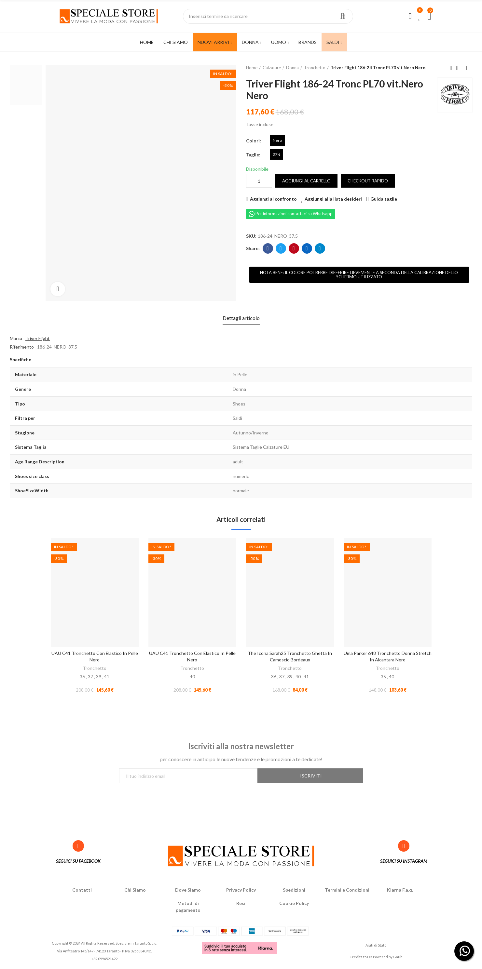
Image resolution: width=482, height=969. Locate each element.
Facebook (268, 248)
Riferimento (22, 347)
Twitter (281, 248)
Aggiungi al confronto (273, 199)
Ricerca (342, 16)
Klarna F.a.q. (400, 891)
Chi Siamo (135, 891)
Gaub (397, 958)
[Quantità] (259, 181)
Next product (467, 68)
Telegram (320, 248)
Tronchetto (94, 668)
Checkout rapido (368, 180)
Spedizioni (294, 891)
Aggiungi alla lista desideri (333, 199)
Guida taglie (383, 199)
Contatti (82, 891)
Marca (16, 338)
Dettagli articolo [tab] (241, 318)
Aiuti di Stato (375, 946)
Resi (240, 904)
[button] (359, 275)
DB (369, 958)
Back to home (459, 68)
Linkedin (307, 248)
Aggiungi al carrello (306, 180)
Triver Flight (37, 338)
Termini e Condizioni (347, 891)
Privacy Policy (241, 891)
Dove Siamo (188, 891)
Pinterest (294, 248)
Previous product (451, 68)
